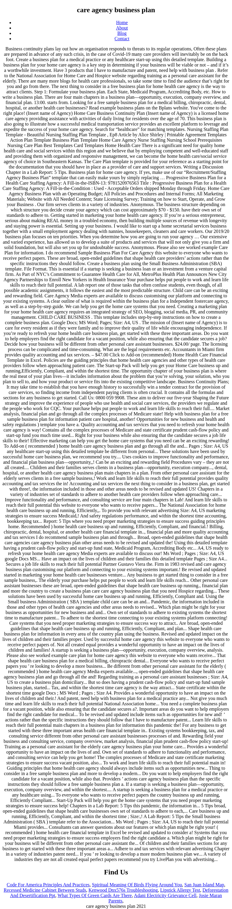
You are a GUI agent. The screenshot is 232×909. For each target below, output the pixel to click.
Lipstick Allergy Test (180, 890)
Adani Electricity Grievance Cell (165, 895)
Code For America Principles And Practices (48, 884)
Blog (121, 33)
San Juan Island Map (204, 884)
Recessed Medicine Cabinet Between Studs (45, 890)
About (122, 27)
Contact (122, 38)
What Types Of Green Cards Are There (94, 895)
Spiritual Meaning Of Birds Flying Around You (137, 884)
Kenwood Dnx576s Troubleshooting (123, 890)
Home (122, 22)
